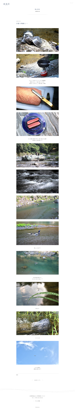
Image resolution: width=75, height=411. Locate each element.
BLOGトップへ (37, 380)
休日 (17, 374)
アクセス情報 (37, 401)
